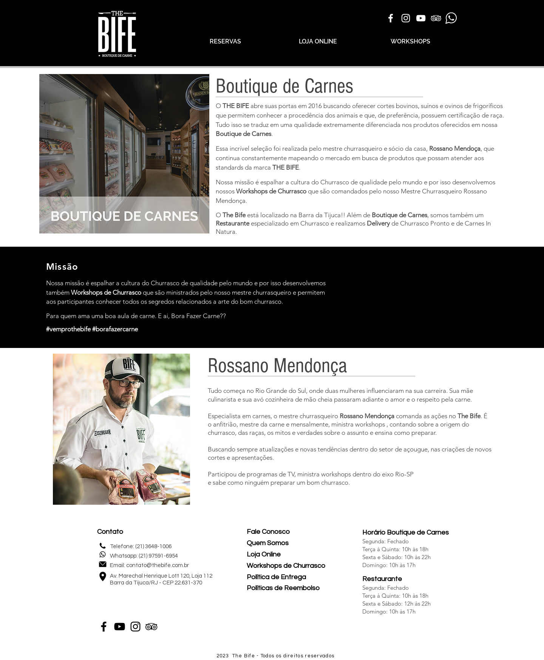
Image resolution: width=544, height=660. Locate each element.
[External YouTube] (420, 296)
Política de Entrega (276, 577)
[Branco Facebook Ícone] (390, 18)
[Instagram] (135, 626)
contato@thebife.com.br (157, 565)
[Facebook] (103, 626)
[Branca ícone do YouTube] (421, 18)
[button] (124, 153)
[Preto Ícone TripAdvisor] (151, 626)
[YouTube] (119, 626)
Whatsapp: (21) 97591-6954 (144, 556)
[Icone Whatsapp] (451, 18)
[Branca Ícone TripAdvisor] (436, 18)
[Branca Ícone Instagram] (405, 18)
